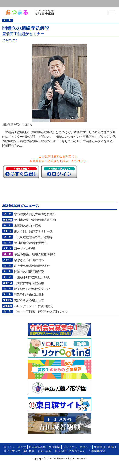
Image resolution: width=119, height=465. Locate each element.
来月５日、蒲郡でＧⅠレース (33, 231)
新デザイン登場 (24, 248)
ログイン (12, 3)
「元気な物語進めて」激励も (33, 237)
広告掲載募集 (37, 447)
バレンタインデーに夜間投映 (33, 306)
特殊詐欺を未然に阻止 (29, 294)
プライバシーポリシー (77, 447)
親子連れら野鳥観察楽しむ (32, 288)
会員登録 (33, 3)
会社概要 (29, 451)
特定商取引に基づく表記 (70, 451)
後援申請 (54, 447)
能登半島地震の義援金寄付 (32, 266)
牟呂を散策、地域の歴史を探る (35, 254)
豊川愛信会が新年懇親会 (30, 243)
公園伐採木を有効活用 (29, 283)
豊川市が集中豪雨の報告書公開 (35, 220)
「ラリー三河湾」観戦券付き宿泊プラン (41, 311)
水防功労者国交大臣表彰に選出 (35, 214)
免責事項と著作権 (105, 447)
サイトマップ (12, 451)
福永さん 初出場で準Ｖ (29, 260)
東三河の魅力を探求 (27, 225)
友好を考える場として (29, 300)
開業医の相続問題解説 (29, 271)
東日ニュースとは (15, 447)
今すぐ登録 (21, 171)
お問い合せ (45, 451)
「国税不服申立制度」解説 (32, 277)
